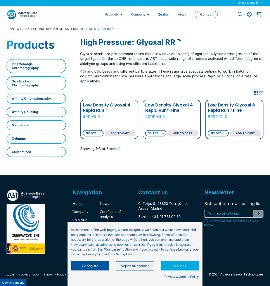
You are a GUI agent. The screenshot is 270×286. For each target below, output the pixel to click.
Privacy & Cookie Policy (181, 277)
